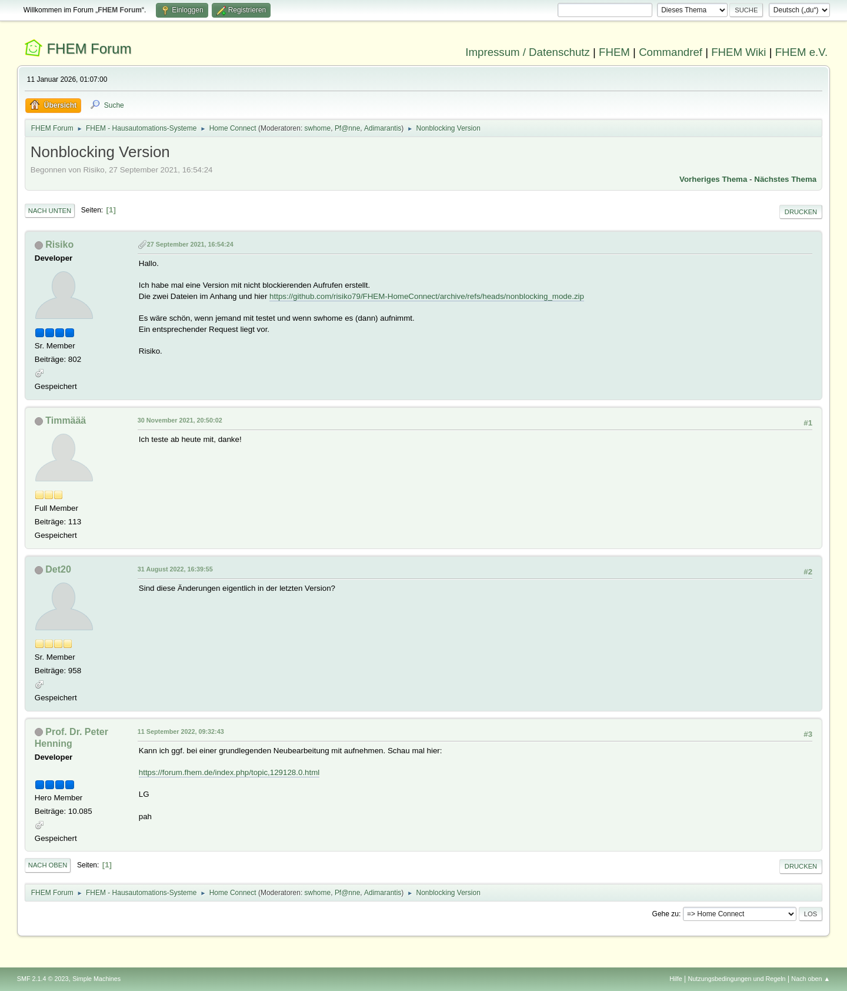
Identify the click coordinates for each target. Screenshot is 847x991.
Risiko (59, 245)
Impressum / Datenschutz (527, 52)
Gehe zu (665, 914)
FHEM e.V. (801, 52)
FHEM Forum (88, 48)
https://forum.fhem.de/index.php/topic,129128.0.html (229, 772)
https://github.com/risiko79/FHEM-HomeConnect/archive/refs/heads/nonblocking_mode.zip (426, 296)
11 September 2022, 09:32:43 (181, 731)
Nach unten (49, 210)
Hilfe (675, 978)
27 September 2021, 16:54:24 (190, 244)
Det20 (58, 569)
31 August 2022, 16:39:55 (175, 569)
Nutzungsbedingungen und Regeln (737, 978)
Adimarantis (382, 128)
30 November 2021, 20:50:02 (180, 420)
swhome (318, 128)
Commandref (670, 52)
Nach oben (48, 865)
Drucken (801, 211)
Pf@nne (347, 128)
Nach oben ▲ (810, 978)
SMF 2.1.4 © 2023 (43, 978)
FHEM (614, 52)
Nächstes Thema (785, 179)
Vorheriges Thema (713, 179)
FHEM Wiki (738, 52)
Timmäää (65, 420)
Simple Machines (96, 978)
